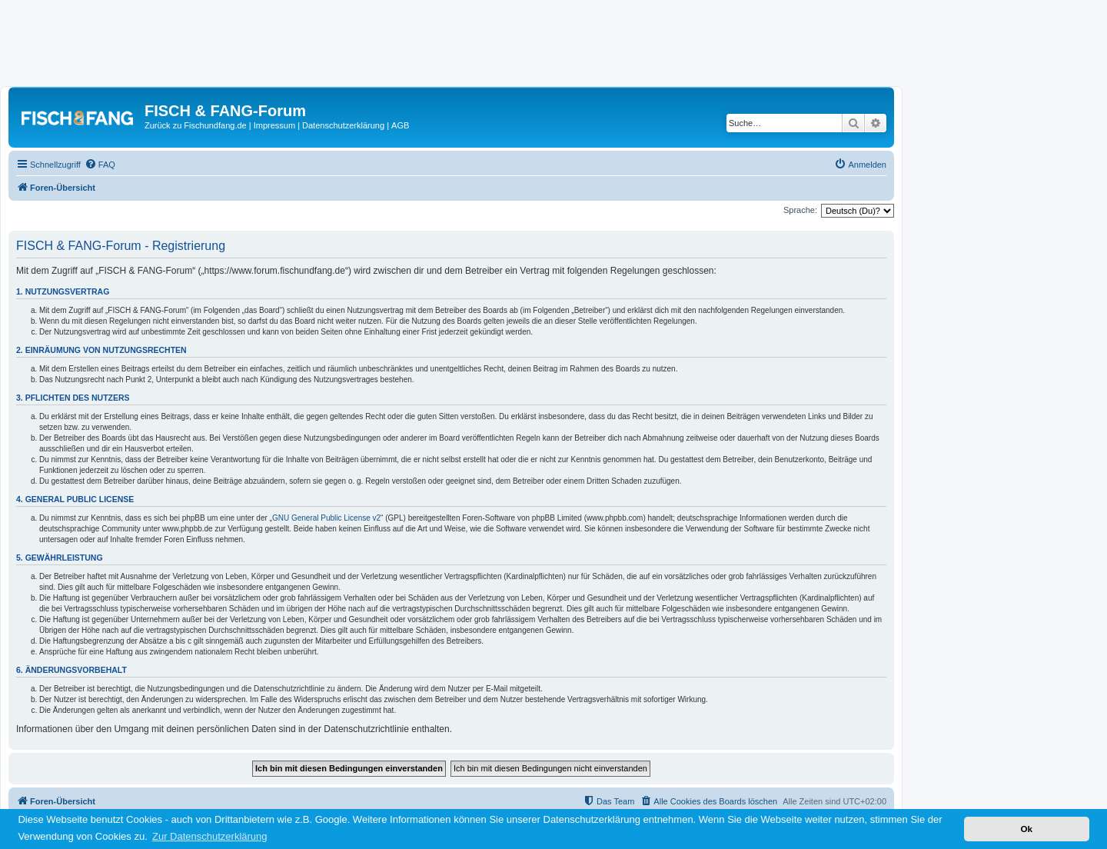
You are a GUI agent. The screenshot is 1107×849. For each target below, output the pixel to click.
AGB (400, 125)
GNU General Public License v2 (326, 518)
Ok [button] (1026, 829)
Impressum (274, 125)
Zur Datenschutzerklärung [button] (210, 836)
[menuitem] (100, 164)
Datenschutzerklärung (343, 125)
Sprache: (800, 210)
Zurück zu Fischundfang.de (196, 125)
